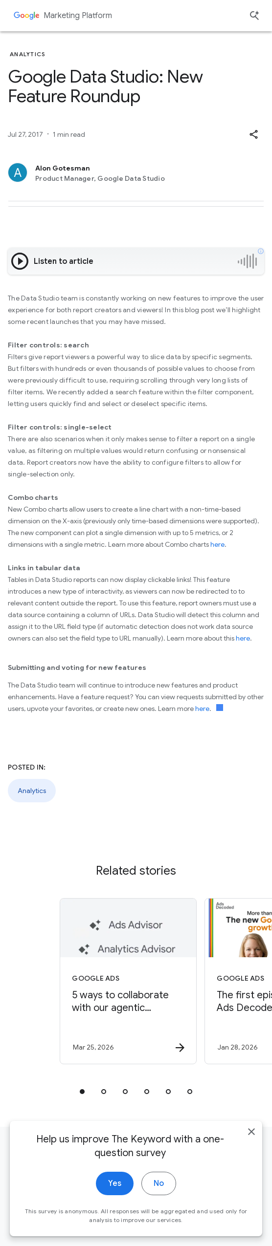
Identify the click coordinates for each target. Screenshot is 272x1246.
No (159, 1194)
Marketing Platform (78, 16)
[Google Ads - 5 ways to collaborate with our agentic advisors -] (128, 981)
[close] (251, 1142)
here (217, 544)
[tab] (82, 1091)
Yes (114, 1194)
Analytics (32, 790)
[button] (253, 134)
